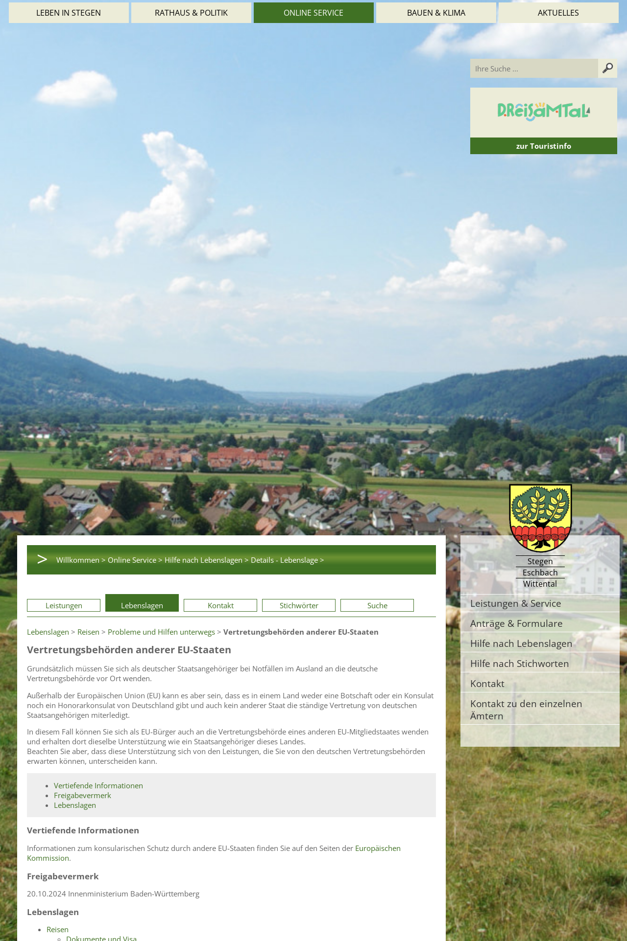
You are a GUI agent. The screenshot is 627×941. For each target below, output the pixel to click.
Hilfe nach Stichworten (519, 663)
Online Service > (135, 560)
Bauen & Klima (436, 12)
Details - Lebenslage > (287, 560)
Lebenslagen (142, 605)
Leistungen (64, 605)
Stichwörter (299, 605)
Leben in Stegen (68, 12)
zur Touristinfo (543, 146)
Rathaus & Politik (191, 12)
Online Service (313, 12)
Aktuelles (558, 12)
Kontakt (221, 605)
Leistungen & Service (515, 603)
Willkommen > (81, 560)
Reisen (88, 632)
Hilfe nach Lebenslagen (521, 643)
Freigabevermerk (82, 795)
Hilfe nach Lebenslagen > (207, 560)
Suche (377, 605)
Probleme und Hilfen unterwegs (161, 632)
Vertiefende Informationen (98, 785)
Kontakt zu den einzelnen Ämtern (526, 709)
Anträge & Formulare (516, 623)
